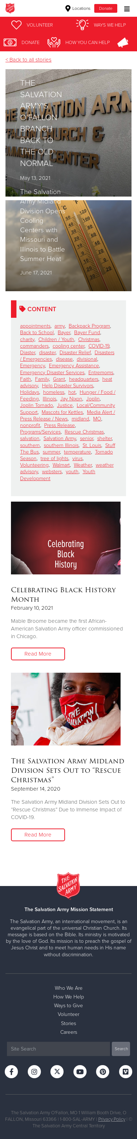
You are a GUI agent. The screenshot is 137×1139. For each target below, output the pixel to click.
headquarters (83, 379)
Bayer (64, 332)
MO (97, 419)
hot (72, 392)
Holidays (29, 392)
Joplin (93, 399)
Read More (38, 653)
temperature (77, 452)
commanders (34, 346)
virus (77, 458)
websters (52, 471)
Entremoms (100, 372)
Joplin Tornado (36, 405)
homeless (53, 392)
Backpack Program (89, 326)
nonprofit (30, 425)
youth (72, 471)
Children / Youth (56, 339)
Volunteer (68, 1014)
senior (86, 438)
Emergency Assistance (74, 366)
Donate (106, 8)
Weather (83, 465)
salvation (29, 438)
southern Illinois (61, 445)
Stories (68, 1023)
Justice (65, 405)
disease (64, 359)
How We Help (68, 997)
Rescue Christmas (84, 432)
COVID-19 (98, 346)
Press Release (59, 425)
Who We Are (69, 988)
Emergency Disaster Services (52, 372)
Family (42, 379)
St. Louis (92, 445)
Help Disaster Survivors (67, 386)
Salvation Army (59, 438)
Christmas (88, 339)
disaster (47, 352)
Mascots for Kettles (62, 412)
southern (30, 445)
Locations (78, 8)
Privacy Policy (111, 1119)
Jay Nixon (71, 399)
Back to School (37, 332)
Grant (59, 379)
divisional (87, 359)
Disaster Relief (75, 352)
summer (51, 452)
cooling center (68, 346)
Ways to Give (68, 1005)
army (59, 326)
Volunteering (34, 465)
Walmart (61, 465)
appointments (35, 326)
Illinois (49, 399)
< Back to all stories (28, 59)
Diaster (27, 352)
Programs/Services (40, 432)
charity (27, 339)
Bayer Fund (87, 332)
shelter (104, 438)
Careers (68, 1032)
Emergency (32, 366)
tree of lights (54, 458)
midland (80, 419)
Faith (25, 379)
